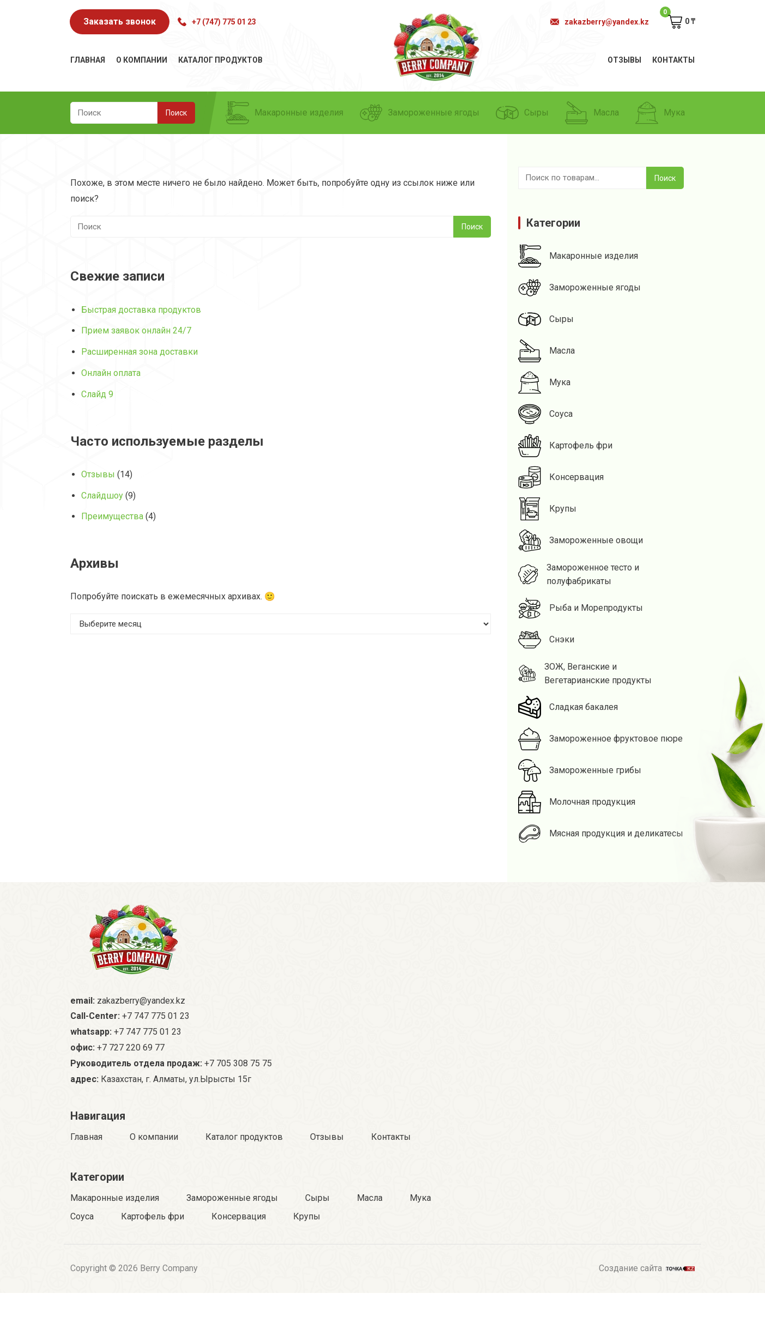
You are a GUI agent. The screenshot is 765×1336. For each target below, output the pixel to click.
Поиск (665, 178)
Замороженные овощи (580, 540)
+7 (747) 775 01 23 (217, 21)
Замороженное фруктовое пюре (600, 738)
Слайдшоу (102, 495)
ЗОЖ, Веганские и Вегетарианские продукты (584, 673)
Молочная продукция (576, 802)
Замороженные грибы (579, 770)
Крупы (547, 508)
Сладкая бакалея (568, 707)
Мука (660, 112)
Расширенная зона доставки (139, 352)
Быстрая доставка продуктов (141, 310)
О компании (141, 60)
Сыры (522, 112)
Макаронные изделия (284, 112)
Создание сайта (647, 1267)
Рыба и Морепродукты (580, 608)
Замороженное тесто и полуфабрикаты (578, 574)
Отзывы (624, 60)
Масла (592, 112)
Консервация (561, 477)
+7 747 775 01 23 (156, 1016)
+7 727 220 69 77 (131, 1047)
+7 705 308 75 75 (238, 1063)
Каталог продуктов (220, 60)
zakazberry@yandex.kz (599, 21)
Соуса (545, 414)
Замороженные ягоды (419, 112)
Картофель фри (565, 445)
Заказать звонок (119, 21)
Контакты (673, 60)
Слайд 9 (97, 394)
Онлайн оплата (111, 373)
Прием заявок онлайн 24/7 (136, 330)
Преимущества (112, 516)
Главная (87, 60)
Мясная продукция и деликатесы (600, 833)
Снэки (546, 639)
